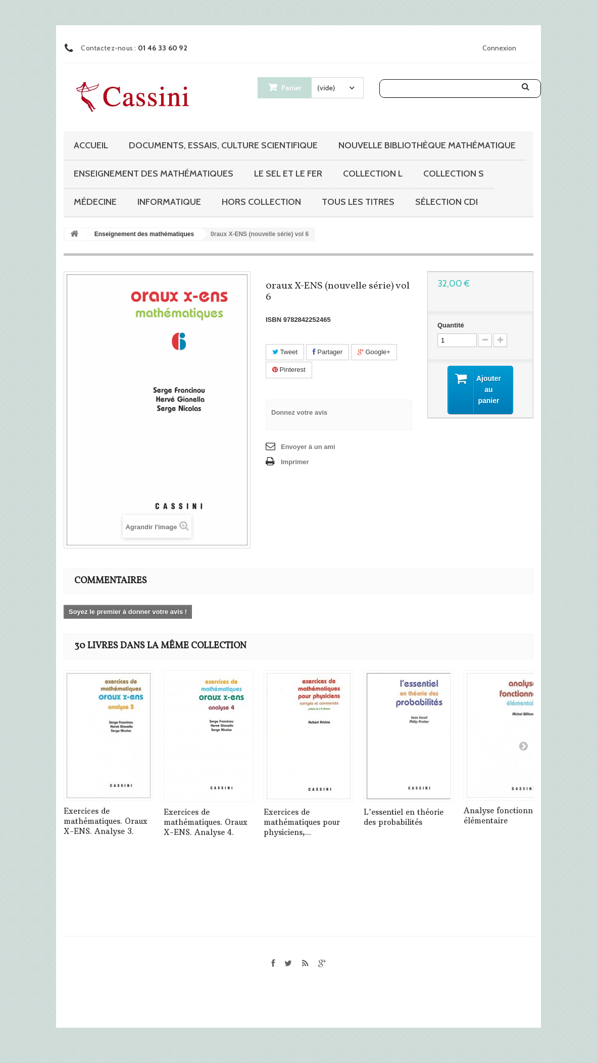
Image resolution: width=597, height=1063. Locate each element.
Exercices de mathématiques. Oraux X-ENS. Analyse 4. (205, 822)
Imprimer (295, 462)
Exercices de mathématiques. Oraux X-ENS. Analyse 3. (105, 821)
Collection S (453, 173)
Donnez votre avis (299, 412)
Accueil (91, 145)
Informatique (169, 201)
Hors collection (261, 201)
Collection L (373, 173)
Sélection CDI (446, 201)
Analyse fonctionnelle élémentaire (505, 815)
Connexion (499, 47)
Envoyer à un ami (308, 447)
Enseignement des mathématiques (153, 173)
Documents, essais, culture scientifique (223, 145)
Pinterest (289, 369)
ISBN (273, 319)
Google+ (374, 352)
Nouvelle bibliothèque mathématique (427, 145)
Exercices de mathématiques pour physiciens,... (302, 822)
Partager (327, 352)
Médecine (95, 201)
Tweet (284, 352)
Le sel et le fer (288, 173)
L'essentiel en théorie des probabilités (403, 817)
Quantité (450, 325)
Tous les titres (358, 201)
